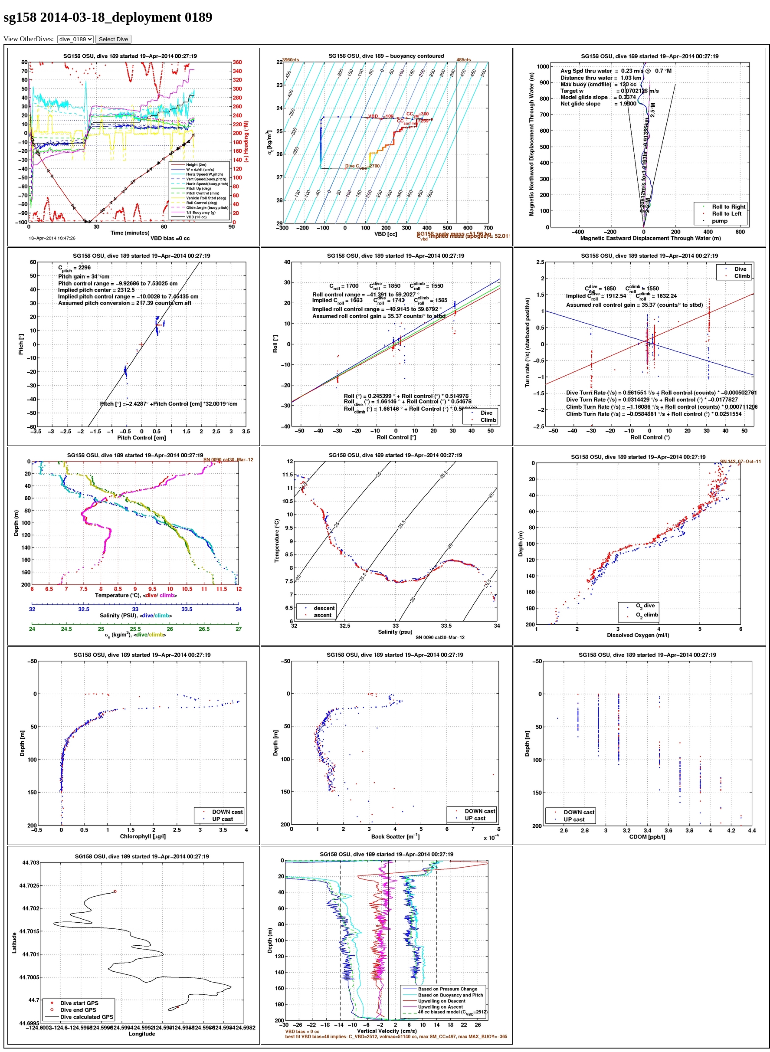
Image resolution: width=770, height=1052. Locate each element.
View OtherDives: (29, 39)
